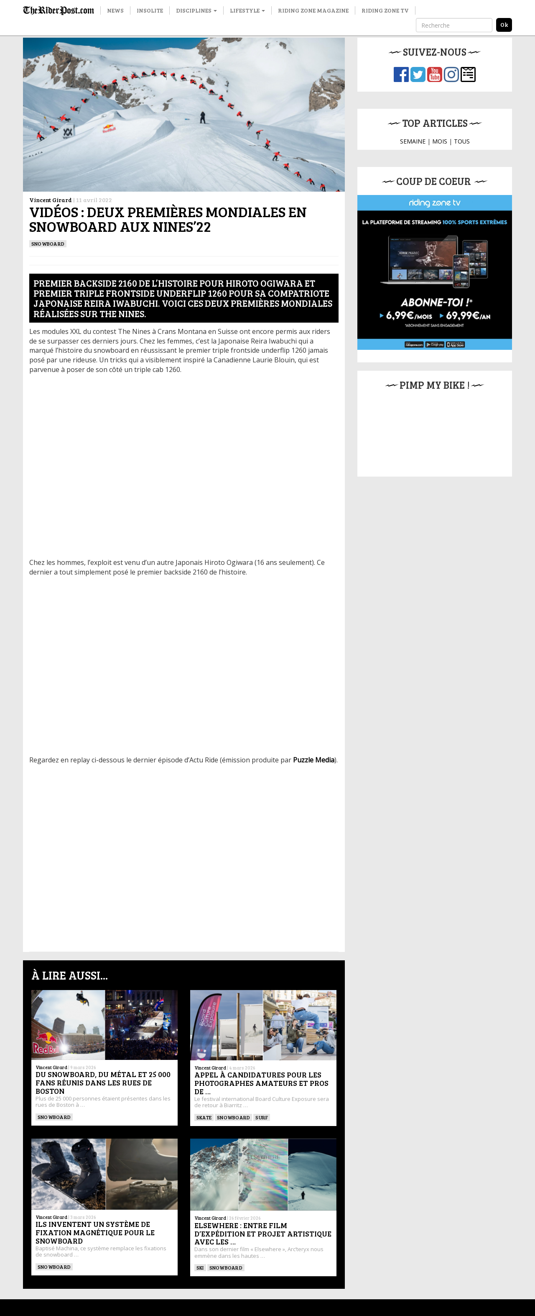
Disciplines (196, 10)
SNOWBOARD (47, 243)
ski (200, 1267)
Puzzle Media (313, 759)
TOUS (462, 141)
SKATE (203, 1117)
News (115, 10)
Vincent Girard (50, 200)
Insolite (150, 10)
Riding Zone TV (385, 10)
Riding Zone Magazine (313, 10)
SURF (261, 1117)
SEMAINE (412, 141)
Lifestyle (247, 10)
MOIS (439, 141)
